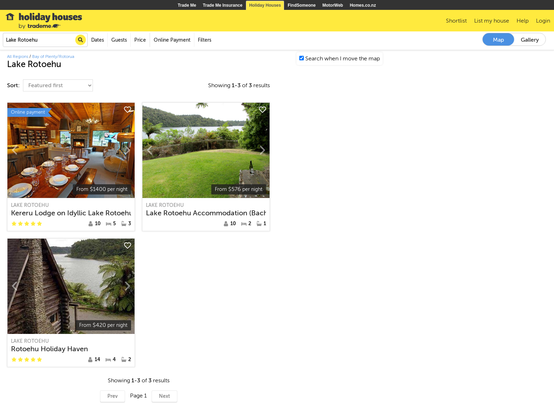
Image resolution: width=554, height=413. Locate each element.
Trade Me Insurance (222, 5)
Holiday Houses (265, 5)
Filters (204, 40)
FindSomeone (302, 5)
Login (543, 21)
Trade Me (187, 5)
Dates (97, 40)
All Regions (17, 56)
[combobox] (45, 40)
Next (164, 396)
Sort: (14, 85)
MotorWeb (333, 5)
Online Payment (172, 40)
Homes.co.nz (363, 5)
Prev (112, 396)
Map (498, 40)
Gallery (530, 40)
